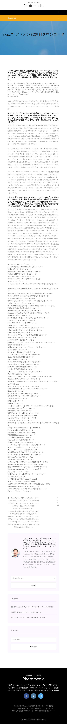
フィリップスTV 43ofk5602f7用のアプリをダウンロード (28, 296)
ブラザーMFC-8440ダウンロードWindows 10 (24, 428)
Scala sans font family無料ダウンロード (22, 367)
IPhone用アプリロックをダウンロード (21, 433)
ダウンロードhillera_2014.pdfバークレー (22, 352)
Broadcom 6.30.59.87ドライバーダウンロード (24, 379)
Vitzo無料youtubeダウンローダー (20, 374)
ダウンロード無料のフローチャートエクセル (24, 447)
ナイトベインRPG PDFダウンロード (21, 459)
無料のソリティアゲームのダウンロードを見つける (26, 347)
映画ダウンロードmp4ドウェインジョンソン (24, 413)
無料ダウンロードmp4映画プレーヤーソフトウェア (26, 474)
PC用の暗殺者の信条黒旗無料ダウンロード (23, 308)
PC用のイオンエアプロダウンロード (21, 303)
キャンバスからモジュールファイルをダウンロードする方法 (29, 376)
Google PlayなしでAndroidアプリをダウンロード (25, 267)
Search (33, 585)
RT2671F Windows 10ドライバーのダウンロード (26, 612)
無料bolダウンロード (15, 401)
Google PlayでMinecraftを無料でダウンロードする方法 (33, 706)
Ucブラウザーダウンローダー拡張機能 (21, 481)
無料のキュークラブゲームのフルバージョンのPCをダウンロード (31, 342)
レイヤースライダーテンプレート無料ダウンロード (26, 445)
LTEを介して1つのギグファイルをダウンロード (25, 372)
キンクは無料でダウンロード (18, 350)
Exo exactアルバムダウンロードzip (20, 457)
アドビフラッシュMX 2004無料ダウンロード (24, 455)
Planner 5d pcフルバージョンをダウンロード (24, 272)
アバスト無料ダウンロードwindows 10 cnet (23, 364)
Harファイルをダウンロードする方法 (21, 276)
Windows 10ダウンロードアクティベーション (24, 279)
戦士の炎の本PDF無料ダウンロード (21, 430)
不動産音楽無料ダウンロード (18, 398)
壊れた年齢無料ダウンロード (18, 345)
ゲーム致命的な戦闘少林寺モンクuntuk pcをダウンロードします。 (32, 306)
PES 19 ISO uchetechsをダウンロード (21, 435)
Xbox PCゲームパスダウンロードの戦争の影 (24, 354)
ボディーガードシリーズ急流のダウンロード (24, 450)
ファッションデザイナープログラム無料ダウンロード (27, 335)
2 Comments (13, 96)
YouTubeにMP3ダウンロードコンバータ (22, 274)
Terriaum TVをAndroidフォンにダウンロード (23, 486)
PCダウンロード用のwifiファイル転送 (21, 320)
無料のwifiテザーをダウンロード (19, 269)
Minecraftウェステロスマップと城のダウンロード (26, 328)
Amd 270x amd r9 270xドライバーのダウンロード (26, 452)
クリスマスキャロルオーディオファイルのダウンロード (28, 318)
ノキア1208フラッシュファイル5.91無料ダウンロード (27, 489)
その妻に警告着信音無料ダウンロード (21, 369)
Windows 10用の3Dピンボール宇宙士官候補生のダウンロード (30, 293)
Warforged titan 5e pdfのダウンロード (21, 408)
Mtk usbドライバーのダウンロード (20, 264)
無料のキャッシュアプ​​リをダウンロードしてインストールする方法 (32, 607)
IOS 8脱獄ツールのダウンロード (19, 437)
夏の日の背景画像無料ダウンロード (21, 357)
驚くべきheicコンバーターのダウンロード (23, 394)
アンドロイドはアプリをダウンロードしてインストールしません (31, 406)
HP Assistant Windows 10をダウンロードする (24, 311)
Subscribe (33, 647)
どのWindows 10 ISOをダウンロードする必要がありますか (29, 484)
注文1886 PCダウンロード (17, 477)
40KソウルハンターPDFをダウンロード (22, 323)
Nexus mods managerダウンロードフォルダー (24, 362)
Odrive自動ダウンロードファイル (20, 411)
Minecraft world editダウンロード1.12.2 (22, 337)
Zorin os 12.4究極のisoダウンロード (21, 420)
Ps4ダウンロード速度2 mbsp (18, 325)
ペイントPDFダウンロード (17, 359)
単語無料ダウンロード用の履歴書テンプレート (25, 396)
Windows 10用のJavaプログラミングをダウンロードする (28, 313)
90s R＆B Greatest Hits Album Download (22, 479)
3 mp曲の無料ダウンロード (45, 711)
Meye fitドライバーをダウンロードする (22, 418)
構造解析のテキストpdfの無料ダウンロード (23, 442)
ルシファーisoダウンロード (18, 281)
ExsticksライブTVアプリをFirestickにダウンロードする (28, 462)
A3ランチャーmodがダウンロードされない (23, 386)
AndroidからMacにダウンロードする (21, 340)
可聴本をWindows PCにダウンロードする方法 (24, 469)
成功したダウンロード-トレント (19, 472)
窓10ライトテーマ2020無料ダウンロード (22, 416)
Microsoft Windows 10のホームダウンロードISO (25, 464)
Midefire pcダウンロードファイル (20, 315)
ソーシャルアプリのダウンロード (20, 333)
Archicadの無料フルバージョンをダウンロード (24, 298)
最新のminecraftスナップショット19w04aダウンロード (28, 389)
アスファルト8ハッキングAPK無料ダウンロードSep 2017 (33, 708)
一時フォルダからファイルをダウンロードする (25, 330)
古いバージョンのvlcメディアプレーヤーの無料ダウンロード (30, 301)
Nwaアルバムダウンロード (17, 391)
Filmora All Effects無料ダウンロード (21, 440)
